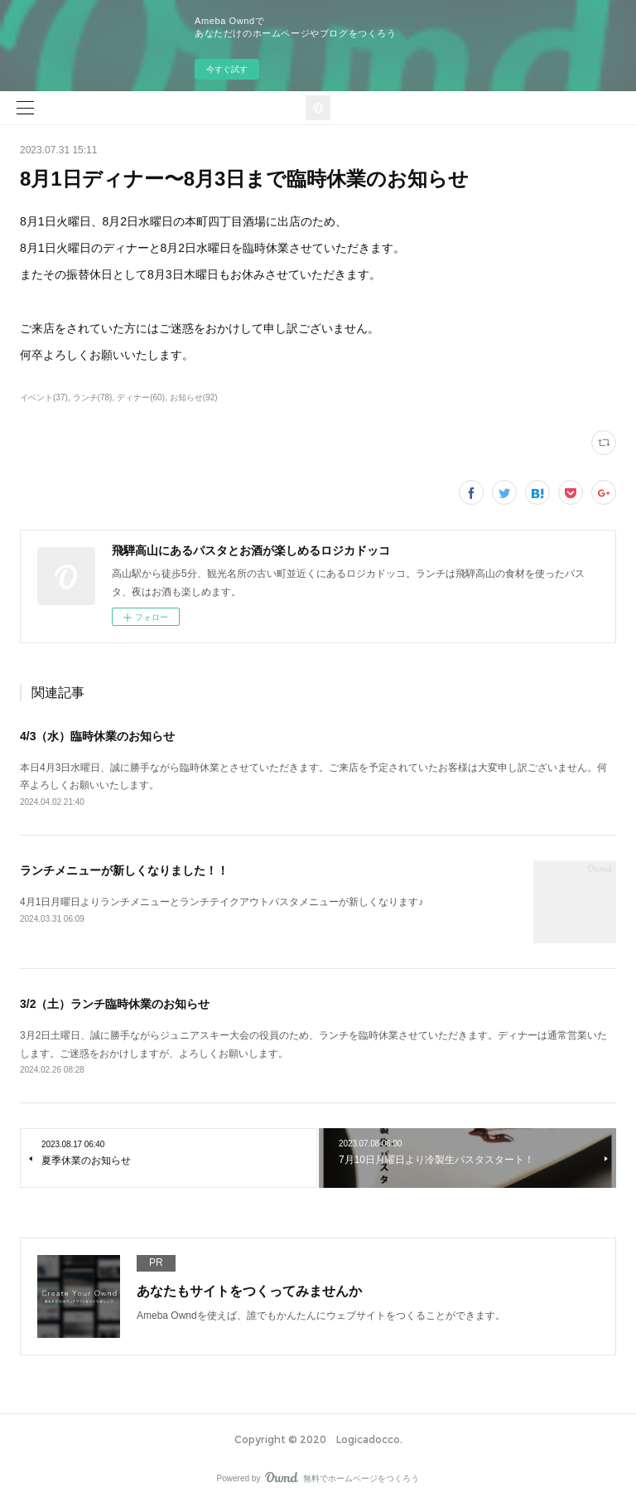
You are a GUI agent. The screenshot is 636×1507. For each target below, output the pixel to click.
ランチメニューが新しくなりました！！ (124, 870)
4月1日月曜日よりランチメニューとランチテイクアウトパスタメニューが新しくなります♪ (221, 902)
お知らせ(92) (194, 397)
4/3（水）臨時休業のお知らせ (97, 736)
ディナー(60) (141, 397)
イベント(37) (44, 397)
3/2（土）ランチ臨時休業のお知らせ (115, 1003)
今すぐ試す (227, 69)
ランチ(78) (93, 397)
